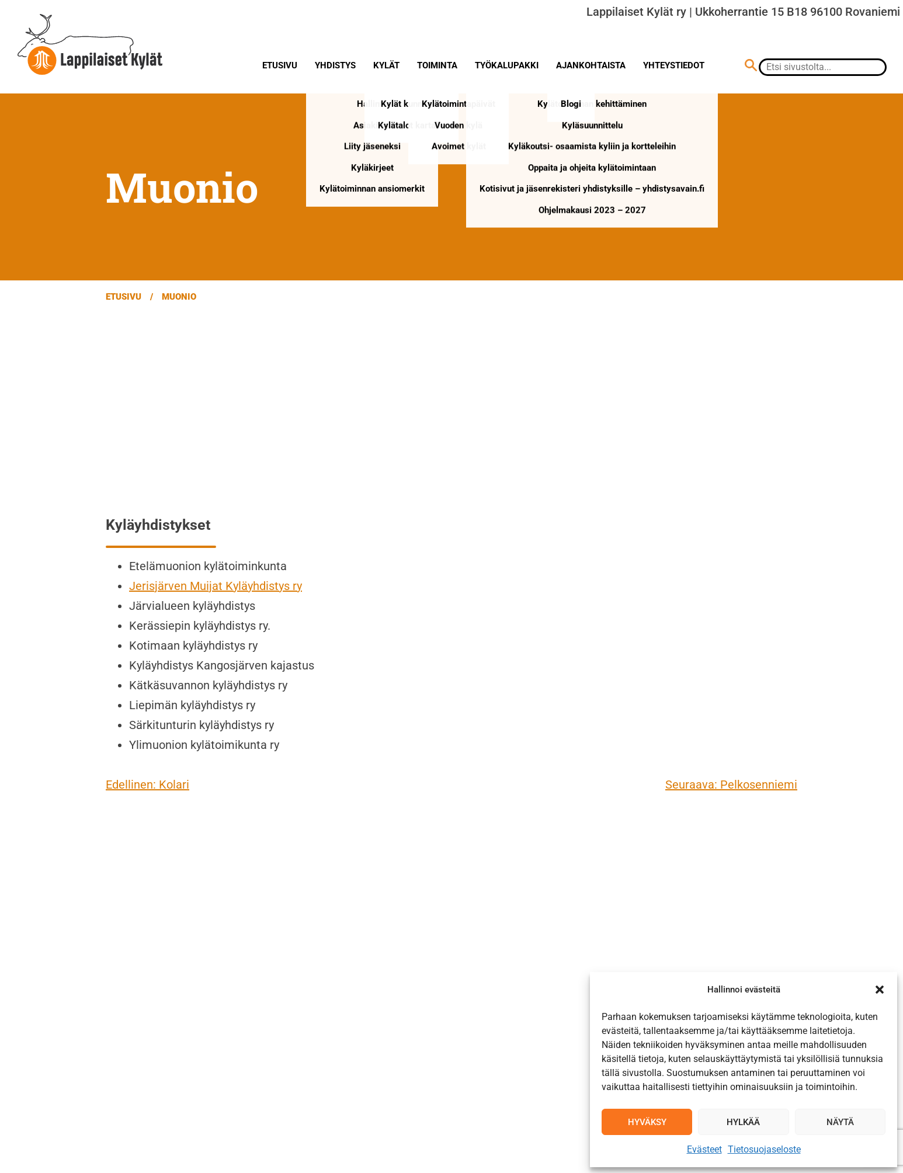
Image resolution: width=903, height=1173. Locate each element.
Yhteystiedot (673, 65)
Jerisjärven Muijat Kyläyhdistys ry (215, 586)
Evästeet (704, 1149)
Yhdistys (335, 65)
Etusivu (279, 65)
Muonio (179, 296)
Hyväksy (647, 1122)
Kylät (386, 65)
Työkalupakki (507, 65)
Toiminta (437, 65)
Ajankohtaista (591, 65)
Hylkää (743, 1122)
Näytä (840, 1122)
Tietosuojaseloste (764, 1149)
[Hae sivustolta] (751, 66)
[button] (879, 989)
